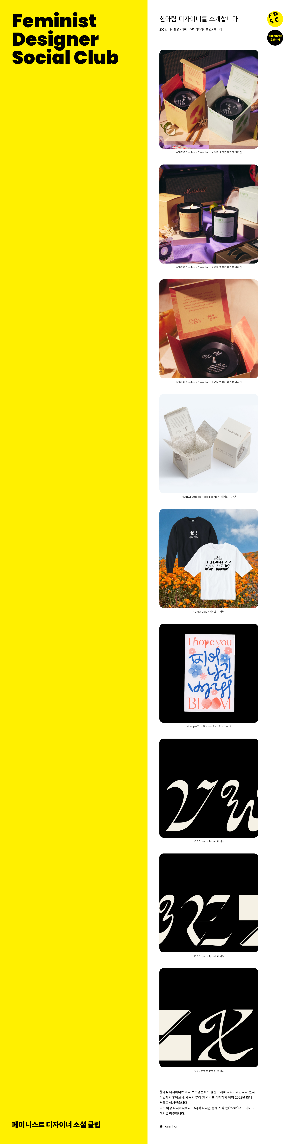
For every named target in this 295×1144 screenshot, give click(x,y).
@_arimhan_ (170, 1126)
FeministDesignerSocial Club (65, 39)
